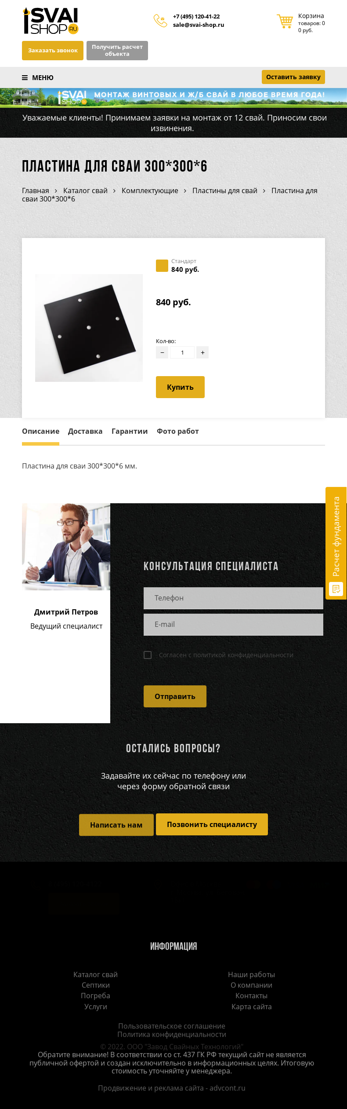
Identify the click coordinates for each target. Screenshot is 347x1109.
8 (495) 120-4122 (71, 885)
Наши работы (251, 975)
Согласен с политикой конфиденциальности (223, 655)
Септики (96, 986)
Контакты (251, 997)
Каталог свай (95, 975)
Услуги (95, 1007)
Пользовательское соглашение (168, 1027)
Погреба (95, 997)
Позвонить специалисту (212, 824)
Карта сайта (251, 1007)
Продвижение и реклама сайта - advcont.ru (168, 1089)
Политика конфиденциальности (168, 1035)
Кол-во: (166, 341)
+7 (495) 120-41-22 (196, 16)
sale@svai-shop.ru (198, 25)
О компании (251, 986)
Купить (180, 387)
